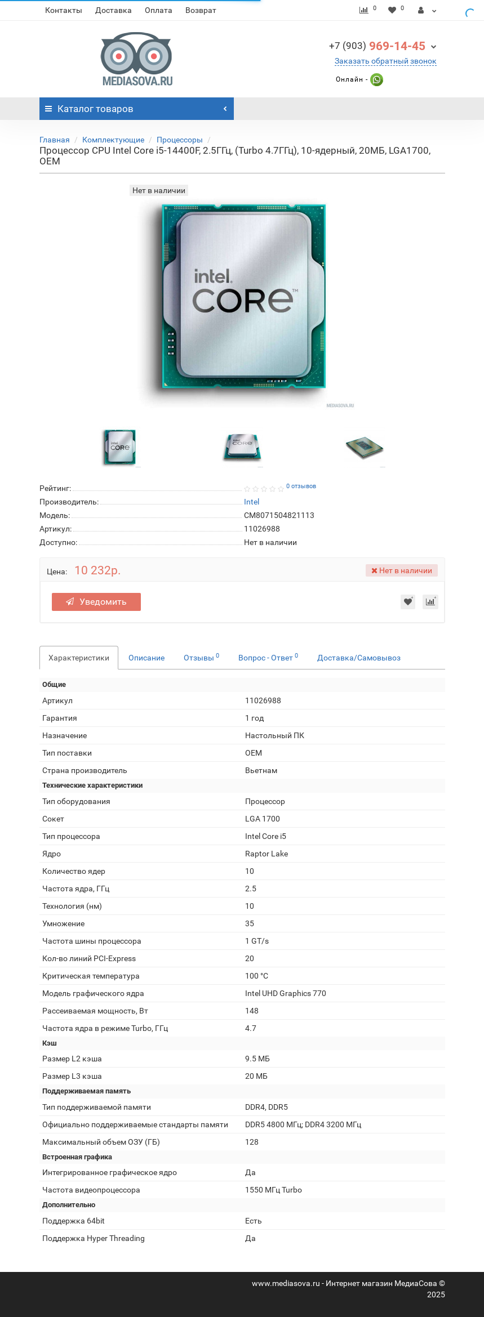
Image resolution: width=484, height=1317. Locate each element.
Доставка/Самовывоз (359, 657)
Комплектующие (113, 139)
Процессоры (180, 139)
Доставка (113, 10)
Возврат (200, 10)
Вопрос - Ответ (268, 657)
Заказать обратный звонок (386, 60)
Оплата (158, 10)
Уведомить (96, 601)
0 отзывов (301, 486)
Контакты (63, 10)
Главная (54, 139)
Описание (146, 657)
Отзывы (201, 657)
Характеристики (78, 657)
